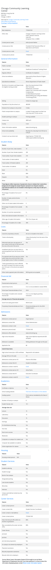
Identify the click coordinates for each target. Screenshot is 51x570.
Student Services (7, 461)
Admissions (5, 312)
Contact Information (9, 23)
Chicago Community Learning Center (19, 19)
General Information (9, 59)
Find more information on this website (36, 391)
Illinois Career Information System (32, 563)
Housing (4, 450)
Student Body (6, 142)
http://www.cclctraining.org (8, 21)
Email (27, 51)
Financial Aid (6, 276)
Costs (3, 227)
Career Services (7, 499)
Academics (5, 381)
